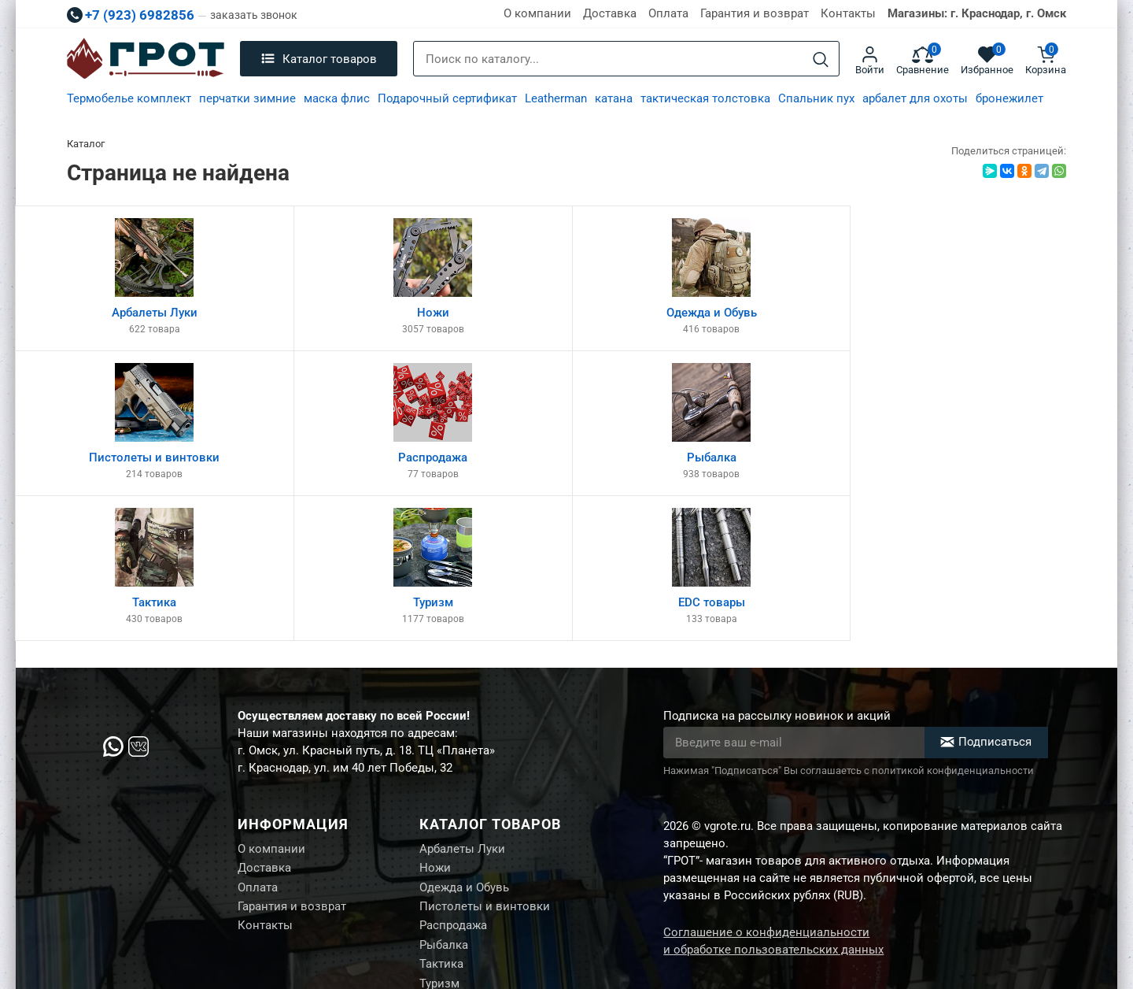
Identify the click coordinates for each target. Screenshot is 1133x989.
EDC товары (453, 864)
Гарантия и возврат (754, 13)
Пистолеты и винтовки (484, 765)
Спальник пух (816, 98)
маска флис (337, 98)
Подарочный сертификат (447, 98)
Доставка (610, 13)
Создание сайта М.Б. (1012, 935)
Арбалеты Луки (462, 706)
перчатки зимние (247, 98)
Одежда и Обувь (464, 746)
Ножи (435, 726)
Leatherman (556, 98)
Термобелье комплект (129, 98)
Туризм (439, 844)
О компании (537, 13)
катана (614, 98)
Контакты (848, 13)
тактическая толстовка (705, 98)
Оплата (668, 13)
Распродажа (453, 785)
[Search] (821, 59)
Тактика (441, 824)
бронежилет (1009, 98)
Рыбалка (443, 805)
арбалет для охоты (915, 98)
